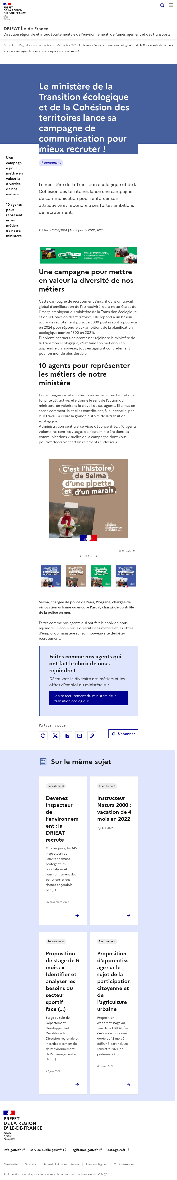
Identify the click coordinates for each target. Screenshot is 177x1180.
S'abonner (123, 733)
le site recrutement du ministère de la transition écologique (85, 698)
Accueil (8, 45)
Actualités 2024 (66, 45)
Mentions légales (96, 1164)
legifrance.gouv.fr (85, 1150)
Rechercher (162, 5)
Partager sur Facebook (43, 735)
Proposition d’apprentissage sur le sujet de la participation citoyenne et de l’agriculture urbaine (114, 981)
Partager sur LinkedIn (67, 735)
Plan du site (10, 1164)
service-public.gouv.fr (46, 1150)
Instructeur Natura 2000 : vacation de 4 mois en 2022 (114, 808)
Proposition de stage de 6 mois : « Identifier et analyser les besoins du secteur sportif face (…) (62, 981)
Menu (171, 5)
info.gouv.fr (12, 1150)
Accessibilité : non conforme (61, 1164)
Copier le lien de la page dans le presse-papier (91, 735)
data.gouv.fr (116, 1150)
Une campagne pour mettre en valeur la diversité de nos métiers (14, 176)
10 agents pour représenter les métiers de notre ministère (14, 220)
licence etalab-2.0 (92, 1174)
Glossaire (30, 1164)
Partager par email (79, 735)
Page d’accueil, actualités (35, 45)
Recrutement (51, 162)
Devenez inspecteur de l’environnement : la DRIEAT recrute (62, 819)
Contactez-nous (124, 1164)
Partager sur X (55, 735)
